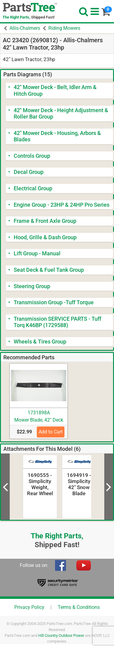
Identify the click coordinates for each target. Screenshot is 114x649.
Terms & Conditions (79, 607)
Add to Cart (51, 432)
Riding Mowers (64, 28)
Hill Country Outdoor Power (61, 635)
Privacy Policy (29, 607)
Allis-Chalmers (24, 28)
